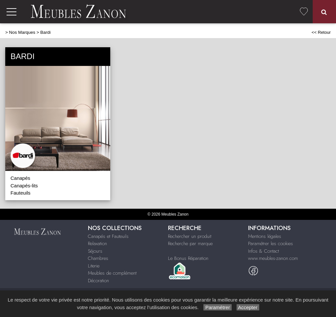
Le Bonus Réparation (188, 258)
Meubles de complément (112, 273)
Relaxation (97, 243)
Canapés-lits (24, 185)
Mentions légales (264, 236)
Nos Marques (22, 32)
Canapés (20, 178)
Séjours (95, 251)
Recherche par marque (190, 243)
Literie (93, 265)
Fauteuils (20, 193)
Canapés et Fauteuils (108, 236)
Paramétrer (217, 307)
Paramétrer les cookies (270, 243)
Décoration (98, 280)
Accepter (248, 307)
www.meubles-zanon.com (273, 258)
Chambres (98, 258)
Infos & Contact (263, 251)
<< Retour (321, 32)
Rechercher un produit (189, 236)
